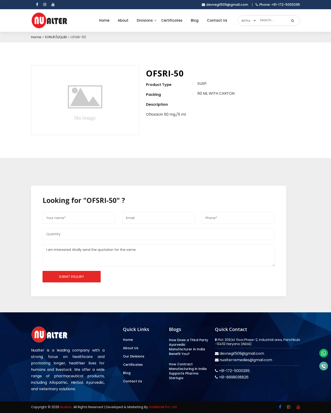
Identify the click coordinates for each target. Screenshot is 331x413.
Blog (195, 20)
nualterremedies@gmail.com (245, 360)
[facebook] (37, 5)
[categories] (247, 20)
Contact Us (217, 20)
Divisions (145, 20)
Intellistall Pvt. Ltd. (163, 407)
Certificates (172, 20)
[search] (293, 20)
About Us (130, 348)
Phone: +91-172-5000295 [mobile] (278, 4)
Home (104, 20)
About (123, 20)
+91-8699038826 (233, 377)
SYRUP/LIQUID (56, 37)
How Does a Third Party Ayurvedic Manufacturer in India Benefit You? (188, 347)
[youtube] (53, 5)
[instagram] (44, 5)
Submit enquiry (71, 276)
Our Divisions (133, 356)
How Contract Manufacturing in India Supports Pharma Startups (188, 371)
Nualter (66, 407)
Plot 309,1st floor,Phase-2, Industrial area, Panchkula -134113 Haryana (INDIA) (257, 341)
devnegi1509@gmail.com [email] (225, 4)
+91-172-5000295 (234, 370)
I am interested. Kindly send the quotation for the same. (159, 255)
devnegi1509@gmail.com (241, 353)
